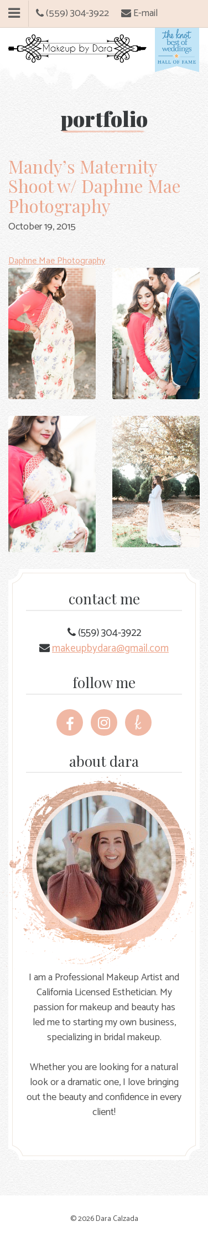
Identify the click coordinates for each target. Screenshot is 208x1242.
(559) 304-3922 (72, 13)
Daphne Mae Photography (56, 260)
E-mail (139, 13)
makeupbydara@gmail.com (110, 648)
